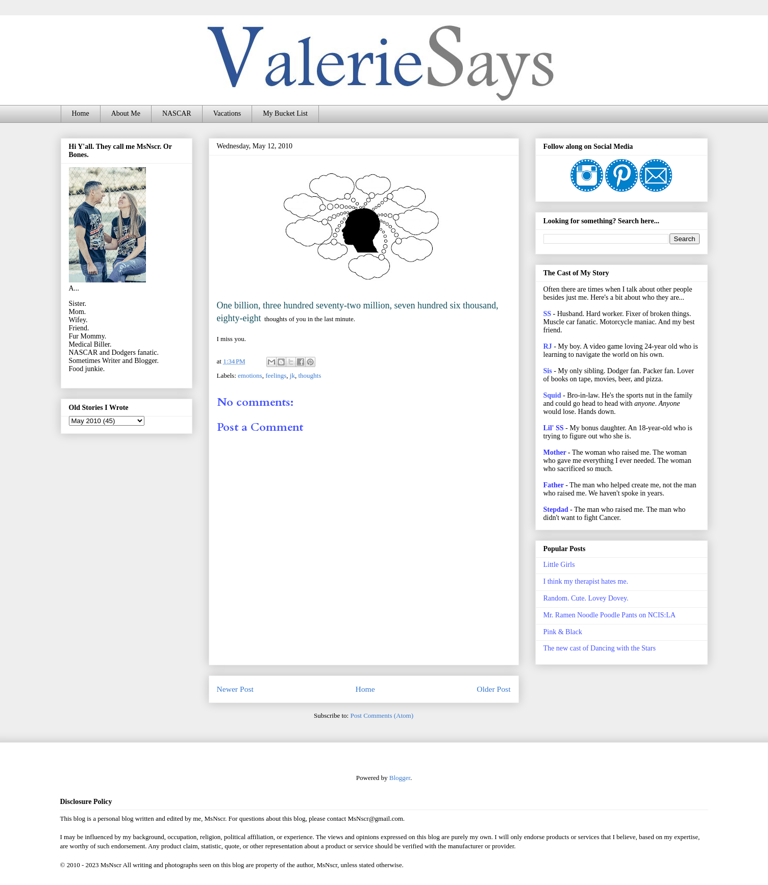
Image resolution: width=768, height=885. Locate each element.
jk (292, 375)
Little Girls (559, 564)
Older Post (493, 689)
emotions (250, 375)
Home (80, 113)
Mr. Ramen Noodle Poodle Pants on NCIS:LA (609, 615)
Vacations (227, 113)
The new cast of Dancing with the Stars (599, 648)
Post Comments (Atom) (381, 715)
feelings (275, 375)
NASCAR (176, 113)
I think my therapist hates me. (585, 581)
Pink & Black (562, 632)
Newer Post (235, 689)
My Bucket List (285, 113)
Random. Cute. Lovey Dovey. (586, 598)
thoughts (309, 375)
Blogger (399, 778)
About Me (125, 113)
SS (547, 314)
